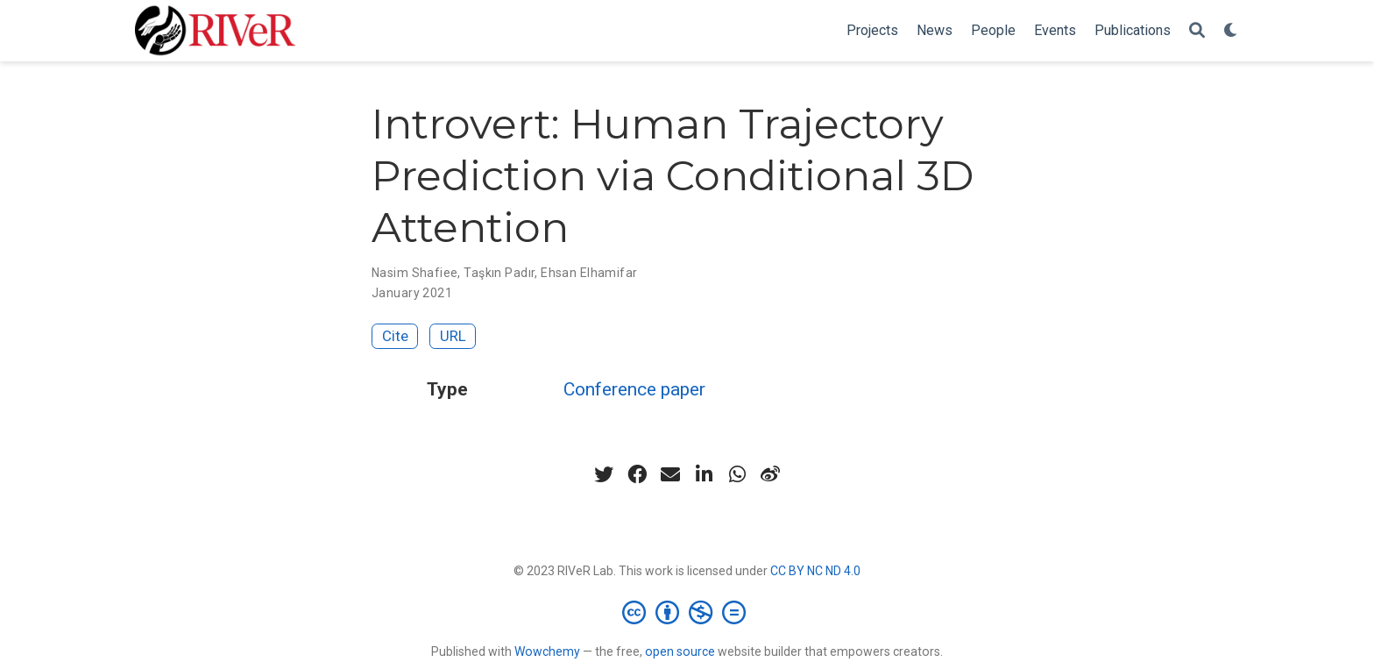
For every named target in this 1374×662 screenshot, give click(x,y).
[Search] (1197, 31)
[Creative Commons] (687, 612)
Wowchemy (547, 651)
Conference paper (634, 389)
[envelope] (670, 474)
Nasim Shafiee (414, 273)
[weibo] (770, 474)
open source (680, 651)
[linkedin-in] (704, 474)
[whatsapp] (737, 474)
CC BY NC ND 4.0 (815, 571)
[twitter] (604, 474)
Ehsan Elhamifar (589, 273)
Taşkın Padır (499, 273)
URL (453, 336)
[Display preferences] (1231, 31)
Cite (395, 336)
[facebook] (637, 474)
